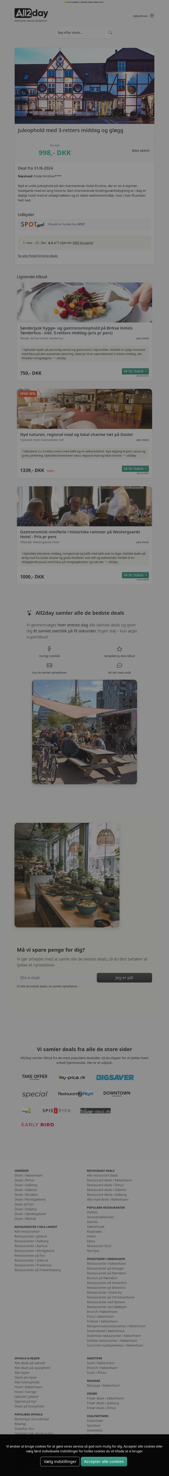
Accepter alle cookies (104, 1461)
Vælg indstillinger (60, 1461)
